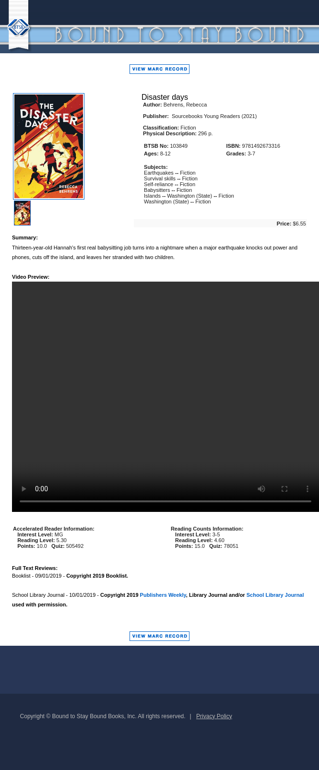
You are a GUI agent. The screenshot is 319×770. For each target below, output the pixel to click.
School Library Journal (275, 595)
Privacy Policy (214, 716)
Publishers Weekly (163, 595)
